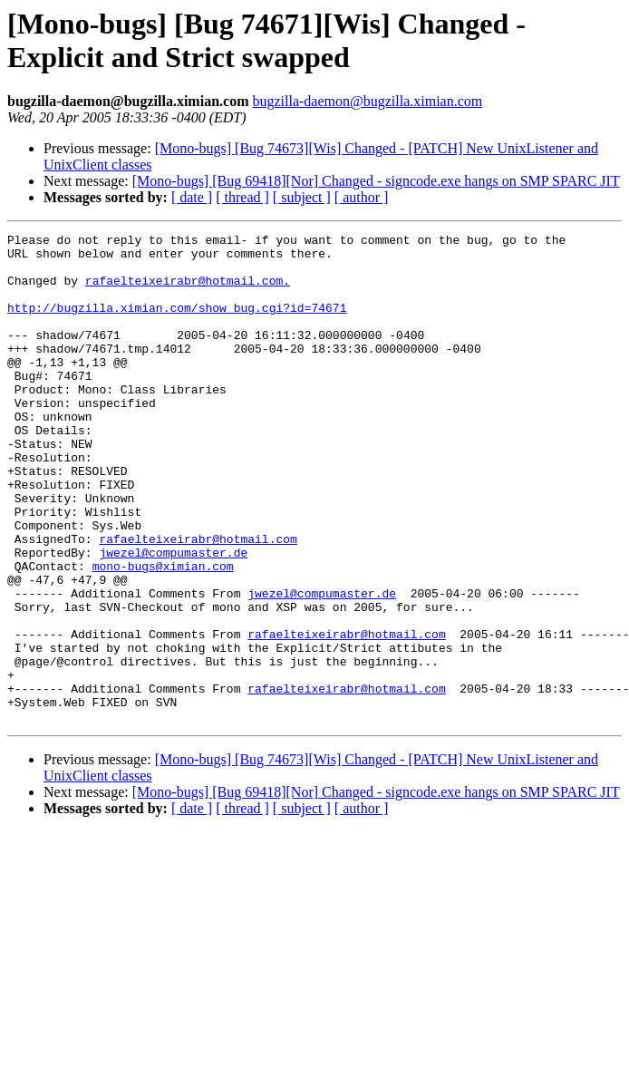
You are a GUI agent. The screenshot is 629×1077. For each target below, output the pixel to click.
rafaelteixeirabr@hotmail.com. (187, 291)
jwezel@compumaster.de (173, 617)
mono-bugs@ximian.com (163, 634)
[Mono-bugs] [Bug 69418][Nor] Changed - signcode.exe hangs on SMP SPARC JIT (376, 181)
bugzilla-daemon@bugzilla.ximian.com (367, 101)
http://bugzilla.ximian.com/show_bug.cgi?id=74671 (176, 323)
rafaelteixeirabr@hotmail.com (197, 601)
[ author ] (361, 197)
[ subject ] (302, 197)
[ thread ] (242, 197)
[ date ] (191, 197)
